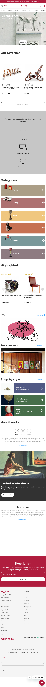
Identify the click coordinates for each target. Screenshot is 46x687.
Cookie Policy (34, 652)
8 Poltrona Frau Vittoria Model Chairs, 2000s (33, 296)
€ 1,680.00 (27, 94)
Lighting (23, 10)
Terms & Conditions (12, 652)
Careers (26, 600)
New (5, 6)
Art (29, 10)
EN (1, 658)
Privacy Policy (24, 652)
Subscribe (23, 579)
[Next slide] (43, 28)
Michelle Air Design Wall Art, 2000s (12, 295)
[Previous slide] (2, 28)
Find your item (5, 615)
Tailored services (6, 621)
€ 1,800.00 (28, 302)
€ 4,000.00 (6, 94)
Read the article (8, 495)
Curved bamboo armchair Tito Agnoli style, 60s (33, 88)
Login (40, 6)
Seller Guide (4, 612)
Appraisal (4, 624)
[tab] (16, 432)
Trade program (5, 618)
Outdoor (36, 10)
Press (25, 597)
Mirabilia (43, 10)
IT (4, 658)
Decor (16, 10)
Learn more (22, 519)
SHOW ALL (40, 315)
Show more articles (23, 104)
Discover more (22, 445)
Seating (10, 10)
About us (26, 595)
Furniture (3, 10)
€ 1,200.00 (5, 302)
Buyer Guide (4, 610)
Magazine (4, 630)
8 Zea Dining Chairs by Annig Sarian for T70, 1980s (10, 88)
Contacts (26, 603)
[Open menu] (2, 6)
